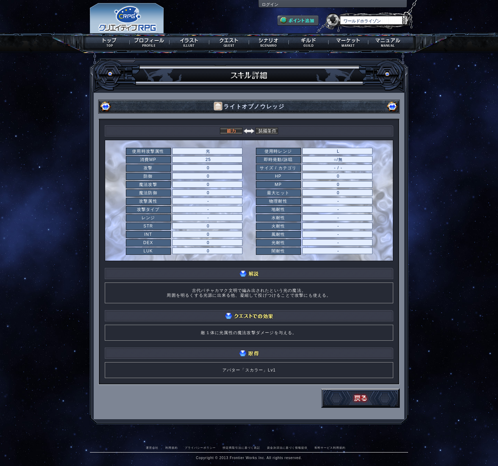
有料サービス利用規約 (329, 447)
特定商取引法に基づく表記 (241, 447)
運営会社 (152, 447)
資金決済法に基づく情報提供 (287, 447)
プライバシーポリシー (200, 447)
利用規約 (171, 447)
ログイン (270, 4)
